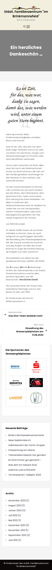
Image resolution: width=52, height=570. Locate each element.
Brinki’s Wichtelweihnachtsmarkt (26, 435)
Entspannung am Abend (21, 450)
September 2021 (17, 535)
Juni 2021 (13, 540)
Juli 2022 (12, 515)
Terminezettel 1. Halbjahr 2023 (24, 474)
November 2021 (16, 530)
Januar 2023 (15, 510)
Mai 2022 (13, 520)
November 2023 (17, 500)
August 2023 (14, 505)
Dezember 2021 (16, 525)
